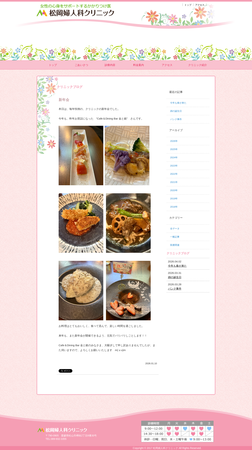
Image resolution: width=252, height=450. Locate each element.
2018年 (174, 206)
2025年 (174, 149)
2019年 (174, 198)
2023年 (174, 165)
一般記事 (174, 236)
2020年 (174, 190)
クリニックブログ (178, 253)
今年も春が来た (178, 102)
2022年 (174, 174)
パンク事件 (176, 119)
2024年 (174, 157)
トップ (187, 5)
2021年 (174, 182)
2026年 (174, 141)
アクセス (199, 5)
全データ (174, 228)
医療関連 (174, 245)
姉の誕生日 (176, 111)
